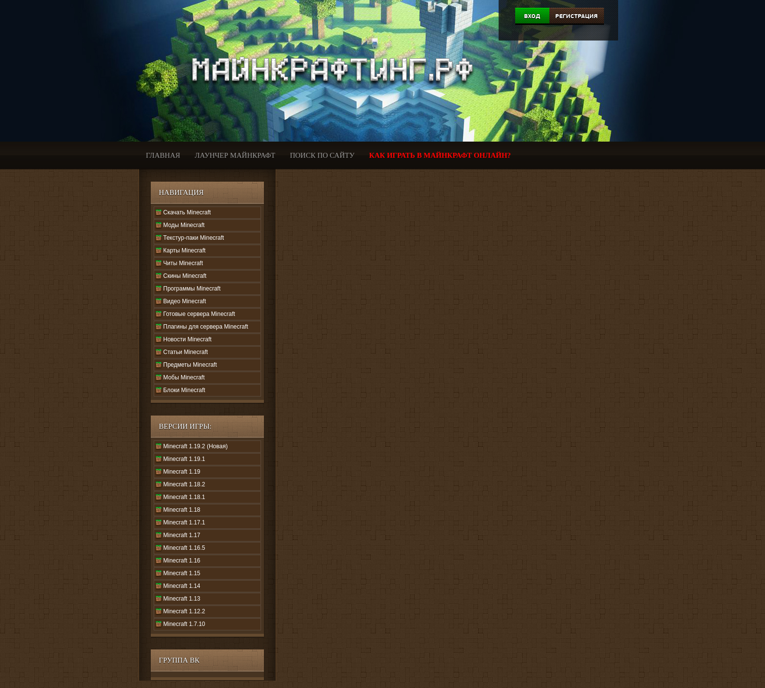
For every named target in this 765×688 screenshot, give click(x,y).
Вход (532, 16)
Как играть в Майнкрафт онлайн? (440, 155)
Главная (163, 155)
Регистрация (576, 16)
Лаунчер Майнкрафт (235, 155)
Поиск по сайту (322, 155)
